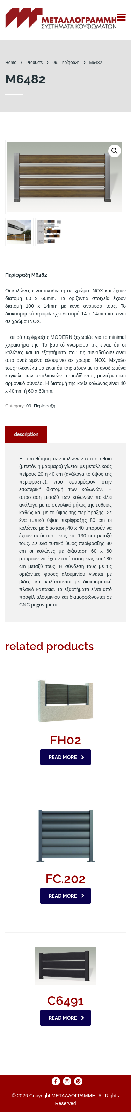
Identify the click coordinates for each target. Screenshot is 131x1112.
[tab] (26, 434)
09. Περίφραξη (41, 405)
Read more (67, 757)
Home (10, 62)
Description (26, 434)
